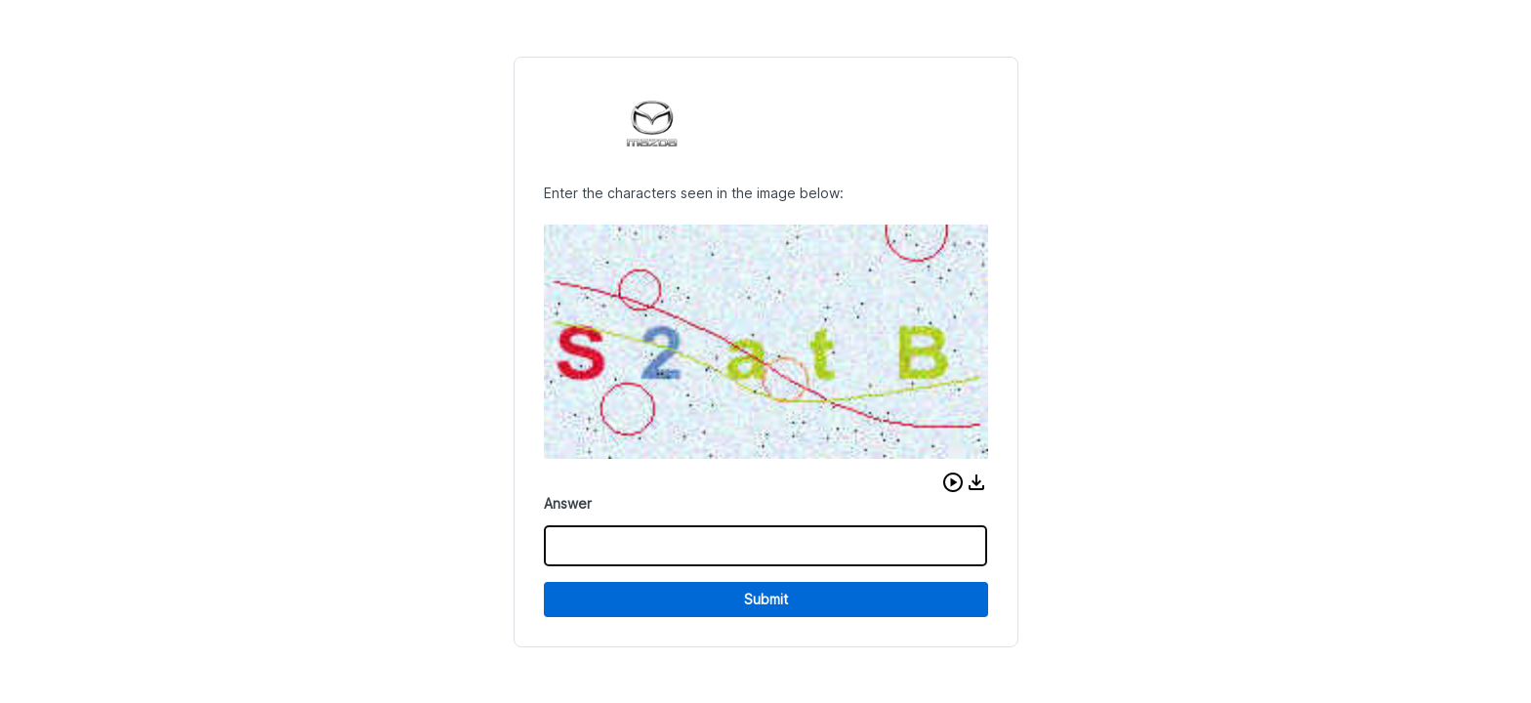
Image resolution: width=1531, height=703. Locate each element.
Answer (568, 503)
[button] (953, 482)
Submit (766, 599)
